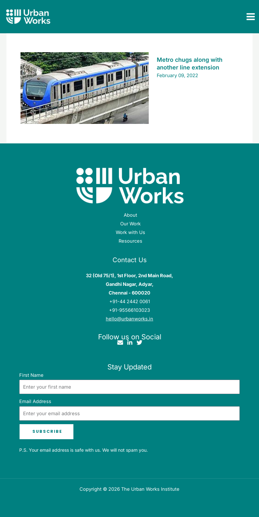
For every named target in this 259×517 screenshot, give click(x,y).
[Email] (120, 342)
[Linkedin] (130, 342)
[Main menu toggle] (250, 17)
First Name (31, 375)
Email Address (35, 401)
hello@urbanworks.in (129, 319)
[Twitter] (139, 342)
